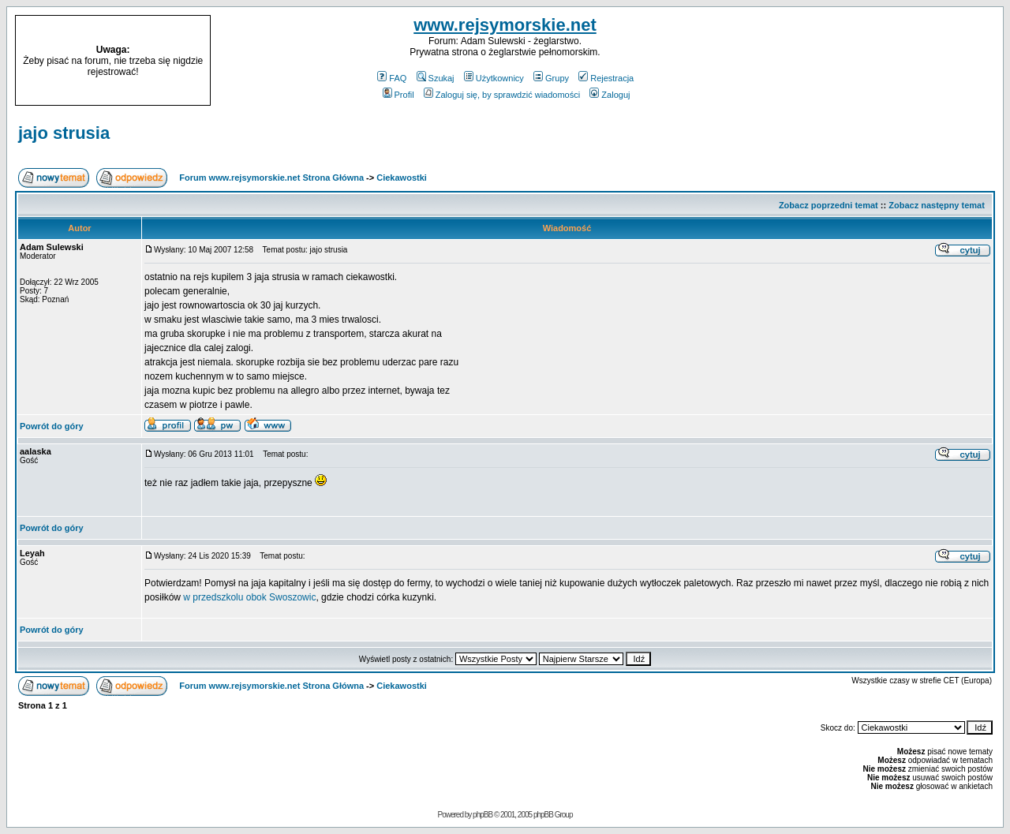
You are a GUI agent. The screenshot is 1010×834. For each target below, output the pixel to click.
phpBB (482, 814)
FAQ (391, 78)
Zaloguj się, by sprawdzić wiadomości (502, 94)
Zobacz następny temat (936, 205)
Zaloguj (609, 94)
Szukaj (435, 78)
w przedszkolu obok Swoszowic (249, 597)
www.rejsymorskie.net (505, 25)
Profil (398, 94)
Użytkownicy (494, 78)
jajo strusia (64, 133)
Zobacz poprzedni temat (828, 205)
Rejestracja (606, 78)
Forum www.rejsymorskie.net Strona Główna (271, 177)
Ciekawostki (401, 177)
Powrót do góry (52, 426)
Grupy (551, 78)
